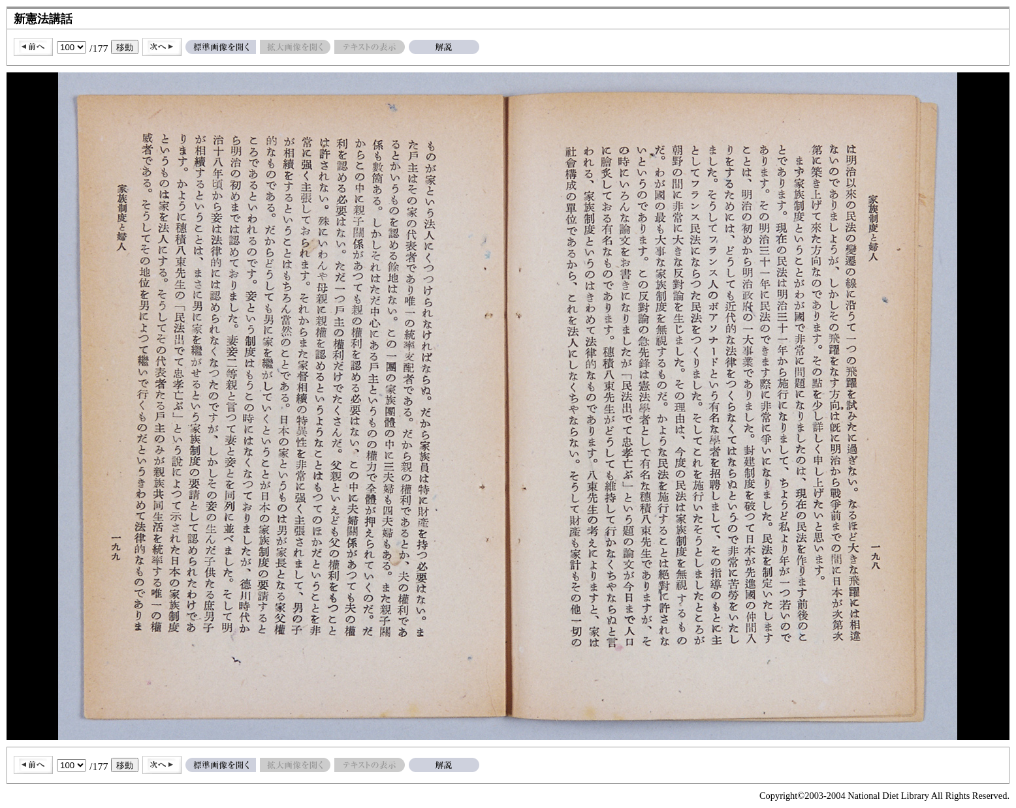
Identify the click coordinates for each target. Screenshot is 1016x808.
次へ (162, 47)
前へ (33, 47)
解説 (444, 47)
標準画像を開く (220, 47)
